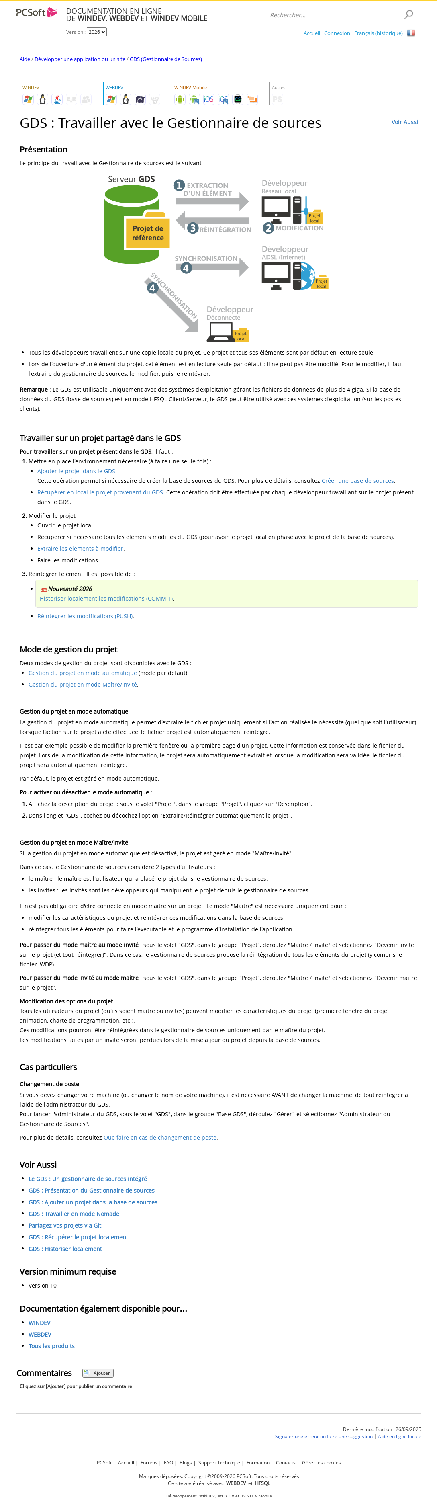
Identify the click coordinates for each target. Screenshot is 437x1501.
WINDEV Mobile (257, 1496)
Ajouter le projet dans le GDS (76, 471)
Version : (76, 32)
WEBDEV (40, 1334)
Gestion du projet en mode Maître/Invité (83, 684)
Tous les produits (52, 1346)
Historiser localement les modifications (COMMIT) (106, 598)
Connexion (337, 33)
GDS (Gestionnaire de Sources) (166, 59)
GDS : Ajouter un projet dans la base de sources (93, 1202)
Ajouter (96, 1373)
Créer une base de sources (358, 480)
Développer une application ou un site (80, 59)
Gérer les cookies (321, 1462)
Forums (149, 1462)
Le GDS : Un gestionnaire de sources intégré (88, 1179)
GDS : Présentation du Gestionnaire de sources (92, 1190)
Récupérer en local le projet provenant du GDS (100, 492)
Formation (258, 1462)
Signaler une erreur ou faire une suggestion (324, 1436)
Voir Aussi (405, 122)
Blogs (186, 1462)
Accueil (312, 33)
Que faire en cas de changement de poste (160, 1137)
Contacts (286, 1462)
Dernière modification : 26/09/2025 (382, 1429)
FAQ (168, 1462)
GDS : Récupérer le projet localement (78, 1237)
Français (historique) (378, 33)
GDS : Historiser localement (65, 1249)
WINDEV (39, 1323)
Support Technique (219, 1462)
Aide (25, 59)
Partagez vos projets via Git (65, 1225)
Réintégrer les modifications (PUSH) (85, 616)
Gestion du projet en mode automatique (83, 673)
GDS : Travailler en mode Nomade (74, 1214)
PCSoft (104, 1462)
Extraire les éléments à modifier (80, 548)
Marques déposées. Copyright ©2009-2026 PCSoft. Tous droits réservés (219, 1476)
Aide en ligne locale (399, 1436)
